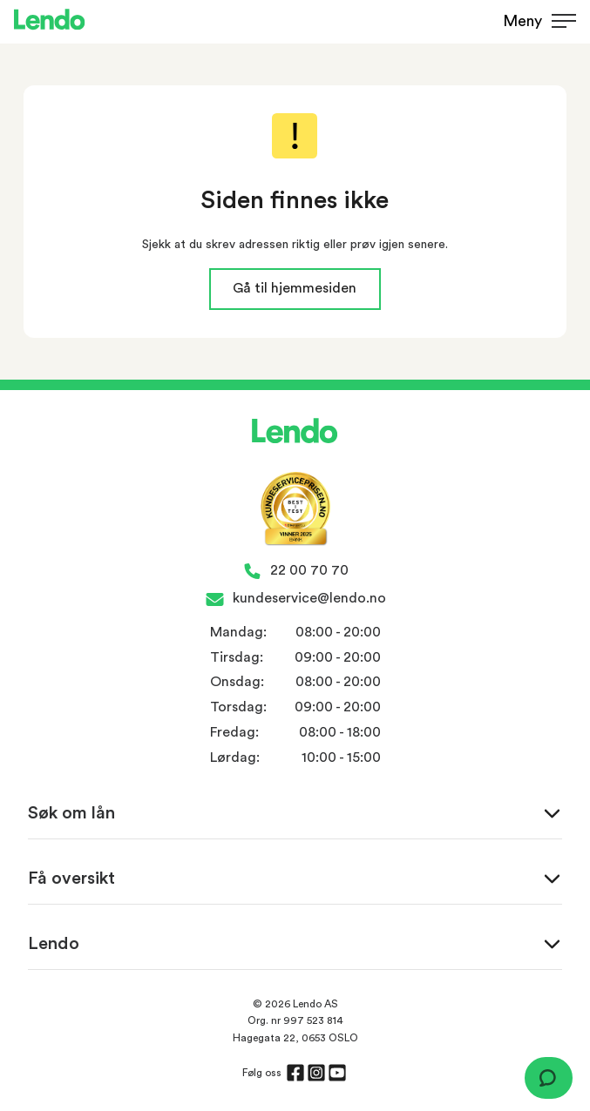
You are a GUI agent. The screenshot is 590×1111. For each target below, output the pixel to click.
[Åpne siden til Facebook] (295, 1072)
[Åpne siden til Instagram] (316, 1072)
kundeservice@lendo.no (309, 598)
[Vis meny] (532, 22)
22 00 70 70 (309, 570)
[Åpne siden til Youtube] (337, 1072)
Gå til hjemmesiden (294, 288)
